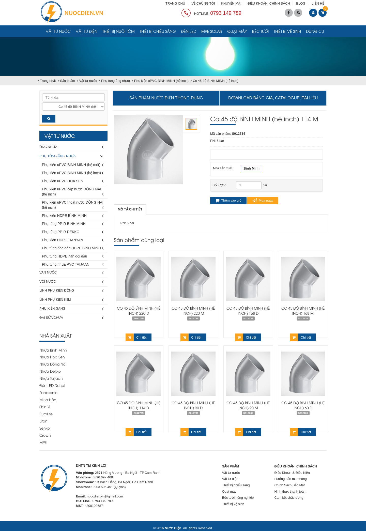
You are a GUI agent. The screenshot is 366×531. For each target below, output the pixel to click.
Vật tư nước (58, 31)
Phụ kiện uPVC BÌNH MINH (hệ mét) (72, 165)
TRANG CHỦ (175, 3)
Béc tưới (260, 31)
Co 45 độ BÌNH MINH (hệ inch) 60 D (303, 405)
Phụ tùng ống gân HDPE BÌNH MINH (72, 248)
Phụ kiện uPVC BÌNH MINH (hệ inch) (72, 173)
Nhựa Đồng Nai (52, 363)
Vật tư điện (86, 31)
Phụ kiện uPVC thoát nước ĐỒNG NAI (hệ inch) (72, 205)
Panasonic (48, 392)
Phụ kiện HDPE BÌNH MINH (72, 215)
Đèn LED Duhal (52, 385)
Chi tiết (136, 337)
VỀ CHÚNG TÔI (203, 3)
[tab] (130, 209)
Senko (44, 428)
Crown (45, 435)
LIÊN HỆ (318, 3)
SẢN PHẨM (230, 466)
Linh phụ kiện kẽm (71, 300)
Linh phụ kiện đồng (71, 290)
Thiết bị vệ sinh (287, 31)
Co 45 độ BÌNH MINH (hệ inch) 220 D (138, 310)
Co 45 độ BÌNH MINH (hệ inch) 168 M (303, 310)
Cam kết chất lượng (288, 497)
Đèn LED (188, 31)
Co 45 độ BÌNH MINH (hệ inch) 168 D (248, 310)
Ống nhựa (71, 147)
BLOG (300, 3)
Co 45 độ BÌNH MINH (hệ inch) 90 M (248, 405)
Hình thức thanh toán (289, 491)
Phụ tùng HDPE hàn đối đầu (72, 256)
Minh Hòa (47, 399)
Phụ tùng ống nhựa (71, 156)
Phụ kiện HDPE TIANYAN (72, 240)
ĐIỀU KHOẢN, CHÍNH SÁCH (269, 3)
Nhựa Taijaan (51, 378)
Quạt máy (237, 31)
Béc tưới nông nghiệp (238, 497)
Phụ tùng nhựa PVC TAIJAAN (72, 264)
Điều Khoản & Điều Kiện (292, 473)
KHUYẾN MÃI (231, 3)
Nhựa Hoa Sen (52, 356)
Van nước (71, 272)
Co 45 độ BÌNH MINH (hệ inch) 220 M (193, 310)
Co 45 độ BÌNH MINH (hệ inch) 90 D (193, 405)
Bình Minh (251, 169)
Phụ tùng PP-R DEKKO (72, 232)
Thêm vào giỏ (228, 200)
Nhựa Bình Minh (53, 349)
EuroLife (46, 413)
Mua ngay (262, 200)
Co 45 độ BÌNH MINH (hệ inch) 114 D (138, 405)
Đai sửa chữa (71, 318)
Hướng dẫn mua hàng (290, 479)
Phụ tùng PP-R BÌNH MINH (72, 223)
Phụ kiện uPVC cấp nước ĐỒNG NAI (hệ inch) (72, 192)
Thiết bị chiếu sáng (158, 31)
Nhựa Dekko (50, 371)
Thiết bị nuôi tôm (118, 31)
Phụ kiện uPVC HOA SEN (72, 181)
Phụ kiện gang (71, 308)
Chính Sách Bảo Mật (289, 485)
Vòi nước (71, 281)
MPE (43, 442)
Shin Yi (44, 406)
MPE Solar (211, 31)
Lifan (43, 420)
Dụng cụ (315, 31)
